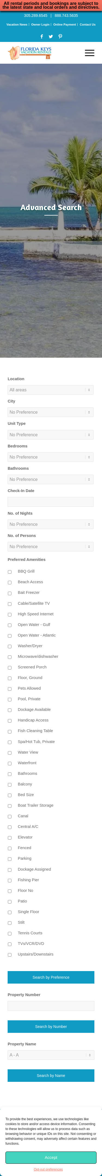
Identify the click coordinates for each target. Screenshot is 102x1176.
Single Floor (28, 912)
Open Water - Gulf (34, 624)
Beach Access (30, 582)
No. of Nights (20, 513)
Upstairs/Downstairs (36, 954)
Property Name (22, 1044)
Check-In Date (21, 491)
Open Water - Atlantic (37, 635)
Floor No (25, 890)
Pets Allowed (29, 688)
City (11, 401)
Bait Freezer (29, 592)
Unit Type (17, 423)
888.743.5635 (66, 15)
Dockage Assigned (34, 869)
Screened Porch (32, 667)
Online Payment (64, 24)
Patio (22, 901)
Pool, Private (29, 699)
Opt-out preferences (48, 1169)
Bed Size (26, 795)
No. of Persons (22, 535)
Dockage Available (34, 709)
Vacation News (17, 24)
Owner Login (40, 24)
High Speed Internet (36, 614)
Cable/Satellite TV (34, 603)
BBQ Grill (26, 571)
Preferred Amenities (26, 559)
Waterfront (27, 763)
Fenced (24, 848)
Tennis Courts (30, 933)
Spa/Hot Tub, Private (36, 741)
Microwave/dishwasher (38, 656)
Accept (51, 1157)
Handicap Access (33, 720)
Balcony (25, 784)
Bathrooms (18, 468)
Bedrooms (17, 446)
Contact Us (87, 24)
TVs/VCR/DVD (31, 943)
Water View (28, 752)
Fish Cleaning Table (35, 731)
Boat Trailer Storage (36, 805)
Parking (25, 858)
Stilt (21, 922)
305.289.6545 (35, 15)
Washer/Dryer (30, 646)
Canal (23, 816)
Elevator (25, 837)
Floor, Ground (30, 677)
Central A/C (28, 826)
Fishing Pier (28, 880)
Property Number (24, 995)
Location (16, 379)
